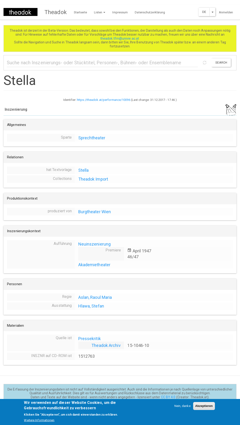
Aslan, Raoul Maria (95, 297)
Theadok (56, 12)
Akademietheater (94, 264)
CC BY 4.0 (168, 397)
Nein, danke (182, 408)
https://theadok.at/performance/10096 (103, 100)
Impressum (120, 12)
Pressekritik (89, 338)
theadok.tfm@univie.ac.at (120, 38)
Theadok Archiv (105, 345)
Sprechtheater (91, 137)
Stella (83, 170)
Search (221, 62)
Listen (99, 12)
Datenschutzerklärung (150, 12)
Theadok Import (93, 179)
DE (204, 12)
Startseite (80, 12)
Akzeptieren (204, 408)
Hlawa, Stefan (91, 306)
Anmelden (226, 12)
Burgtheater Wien (94, 211)
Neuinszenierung (94, 244)
